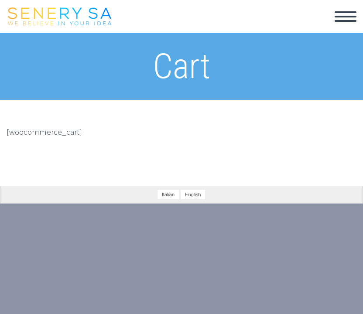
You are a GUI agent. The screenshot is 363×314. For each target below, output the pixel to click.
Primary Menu (345, 16)
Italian (168, 194)
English (193, 194)
